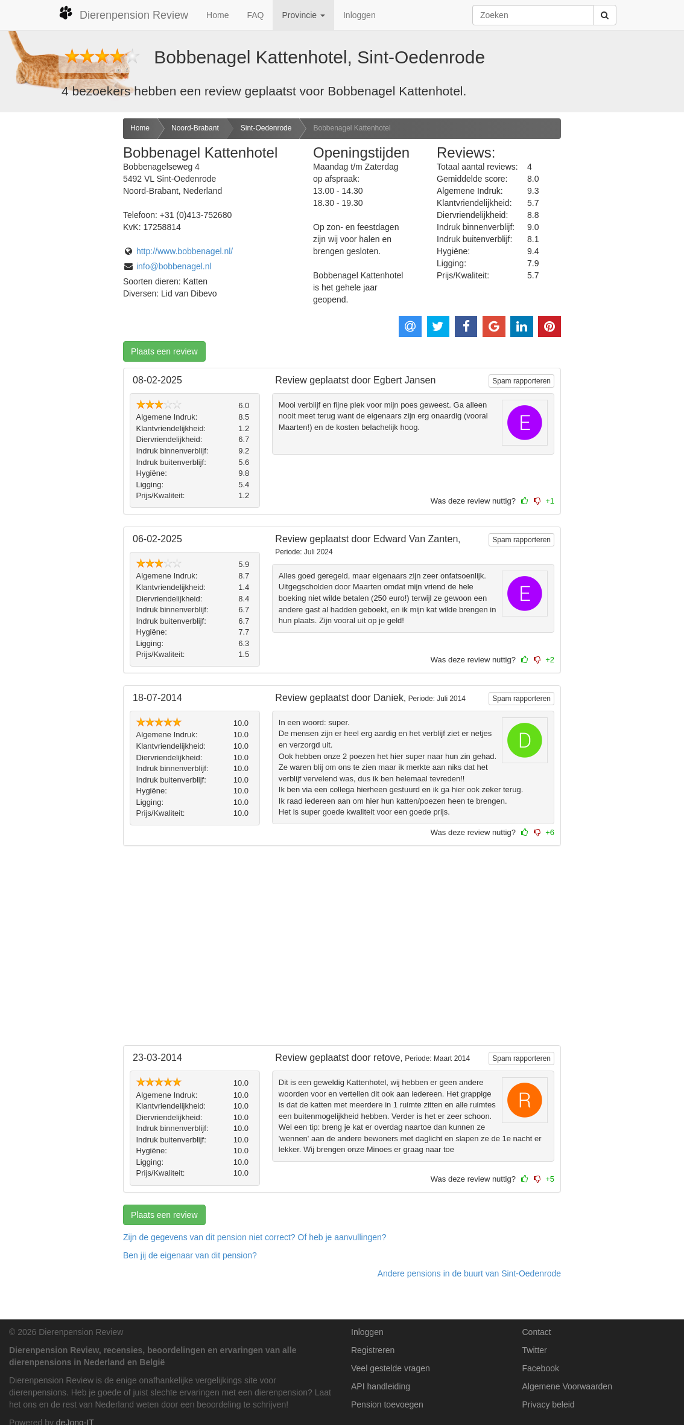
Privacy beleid (548, 1404)
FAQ (255, 15)
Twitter (534, 1350)
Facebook (540, 1368)
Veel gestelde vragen (390, 1368)
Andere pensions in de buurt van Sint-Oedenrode (469, 1273)
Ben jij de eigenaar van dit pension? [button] (190, 1255)
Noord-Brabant (195, 128)
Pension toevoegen (387, 1404)
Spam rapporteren (521, 381)
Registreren (372, 1350)
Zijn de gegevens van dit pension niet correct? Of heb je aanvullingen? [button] (255, 1237)
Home (217, 15)
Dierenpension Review (123, 13)
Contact (536, 1332)
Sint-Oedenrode (266, 128)
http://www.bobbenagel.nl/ (184, 251)
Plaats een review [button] (164, 351)
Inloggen (359, 15)
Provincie (303, 15)
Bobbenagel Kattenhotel (351, 128)
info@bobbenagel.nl (174, 266)
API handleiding (380, 1386)
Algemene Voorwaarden (567, 1386)
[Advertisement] (57, 308)
